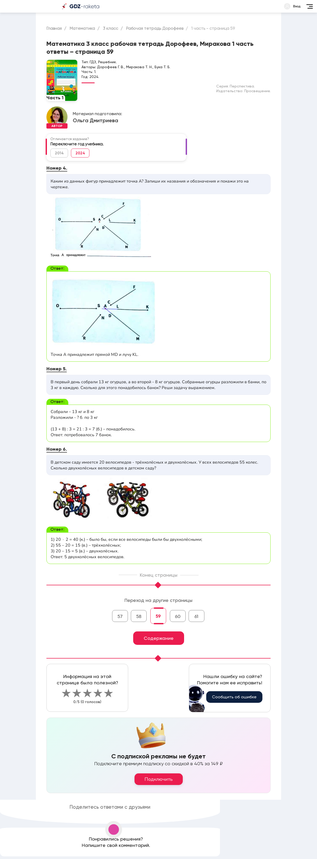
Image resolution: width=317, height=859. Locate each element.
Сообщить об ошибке (234, 696)
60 (177, 616)
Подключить (159, 779)
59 (158, 616)
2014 (59, 153)
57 (120, 616)
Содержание (159, 638)
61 (196, 616)
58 (138, 616)
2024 (80, 153)
